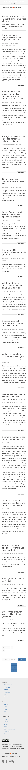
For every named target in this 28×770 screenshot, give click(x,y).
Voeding (6, 726)
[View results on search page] (22, 659)
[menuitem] (5, 1)
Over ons (10, 1)
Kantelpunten (7, 731)
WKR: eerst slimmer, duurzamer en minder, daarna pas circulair (12, 285)
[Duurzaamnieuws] (11, 8)
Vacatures (16, 1)
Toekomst (17, 360)
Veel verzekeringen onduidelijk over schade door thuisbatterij (13, 547)
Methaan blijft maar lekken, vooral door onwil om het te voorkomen (13, 502)
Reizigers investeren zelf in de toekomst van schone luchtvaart (13, 138)
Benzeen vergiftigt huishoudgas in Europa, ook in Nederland (13, 323)
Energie (6, 719)
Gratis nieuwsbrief (8, 684)
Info (5, 711)
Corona (6, 734)
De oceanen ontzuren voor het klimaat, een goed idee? (12, 614)
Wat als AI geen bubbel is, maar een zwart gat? (13, 355)
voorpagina (5, 45)
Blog (5, 694)
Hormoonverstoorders (9, 729)
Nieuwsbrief (17, 43)
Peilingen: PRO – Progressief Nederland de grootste (14, 252)
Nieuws (12, 102)
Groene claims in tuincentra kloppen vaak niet (13, 181)
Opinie (5, 709)
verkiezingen (17, 258)
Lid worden (7, 687)
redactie (13, 45)
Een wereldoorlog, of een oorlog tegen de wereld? (13, 438)
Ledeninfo (13, 3)
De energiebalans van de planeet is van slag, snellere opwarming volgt (13, 396)
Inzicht (11, 43)
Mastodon (6, 697)
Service (5, 1)
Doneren (6, 689)
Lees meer (21, 85)
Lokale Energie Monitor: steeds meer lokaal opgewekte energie (13, 214)
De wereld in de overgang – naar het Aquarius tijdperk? (11, 37)
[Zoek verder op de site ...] (14, 659)
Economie (6, 721)
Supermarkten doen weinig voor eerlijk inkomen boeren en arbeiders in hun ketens (13, 95)
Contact (22, 1)
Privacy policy (7, 692)
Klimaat (6, 724)
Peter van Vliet (5, 362)
